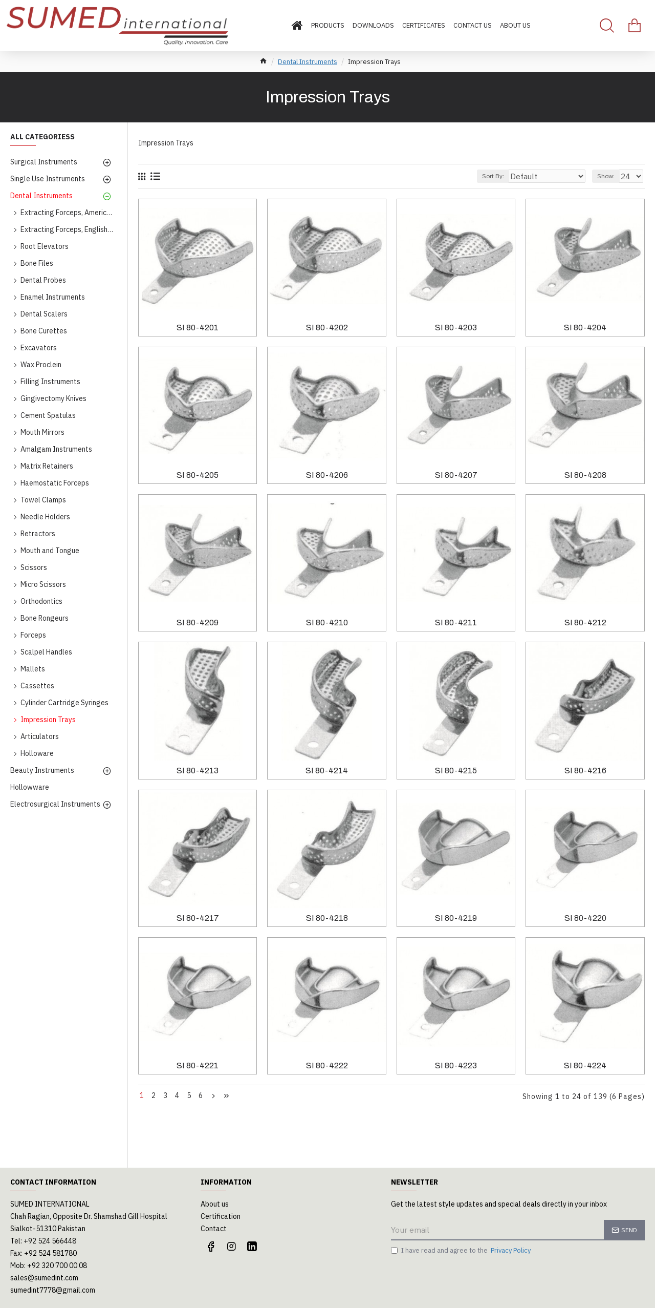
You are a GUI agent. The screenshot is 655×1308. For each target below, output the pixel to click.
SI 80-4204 (585, 327)
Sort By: (513, 176)
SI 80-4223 (456, 1065)
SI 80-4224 (585, 1065)
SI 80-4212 (585, 622)
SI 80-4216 (585, 770)
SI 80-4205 (198, 475)
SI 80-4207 (456, 475)
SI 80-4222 (327, 1065)
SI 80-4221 (198, 1065)
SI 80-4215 (456, 770)
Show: (609, 176)
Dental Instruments (307, 61)
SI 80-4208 (585, 475)
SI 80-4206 (327, 475)
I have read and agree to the (461, 1251)
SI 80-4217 (198, 918)
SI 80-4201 (198, 327)
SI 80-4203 (456, 327)
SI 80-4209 (198, 622)
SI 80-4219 (456, 918)
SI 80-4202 (327, 327)
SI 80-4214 (326, 770)
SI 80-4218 (327, 918)
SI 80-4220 (585, 918)
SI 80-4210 (327, 622)
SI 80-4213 (198, 770)
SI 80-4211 (456, 622)
